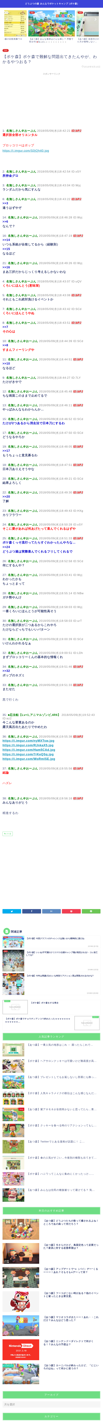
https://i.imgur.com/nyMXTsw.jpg (28, 740)
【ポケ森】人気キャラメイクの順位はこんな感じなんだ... (62, 1093)
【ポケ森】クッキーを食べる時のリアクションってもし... (62, 1125)
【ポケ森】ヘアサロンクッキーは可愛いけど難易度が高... (62, 1060)
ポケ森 (8, 834)
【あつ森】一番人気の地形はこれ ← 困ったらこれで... (60, 1044)
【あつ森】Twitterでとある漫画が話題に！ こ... (56, 1141)
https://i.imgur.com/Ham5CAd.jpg (29, 749)
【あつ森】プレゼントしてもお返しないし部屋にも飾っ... (62, 1077)
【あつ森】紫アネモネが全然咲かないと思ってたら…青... (62, 1109)
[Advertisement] (51, 100)
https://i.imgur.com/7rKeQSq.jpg (28, 754)
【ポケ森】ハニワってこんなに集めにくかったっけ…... (60, 1173)
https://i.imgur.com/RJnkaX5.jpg (28, 745)
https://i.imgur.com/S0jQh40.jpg (26, 150)
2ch (5, 50)
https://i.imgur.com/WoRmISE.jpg (29, 759)
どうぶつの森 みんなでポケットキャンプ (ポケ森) (51, 3)
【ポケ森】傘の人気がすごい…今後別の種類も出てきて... (62, 1157)
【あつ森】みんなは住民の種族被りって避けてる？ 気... (61, 1189)
